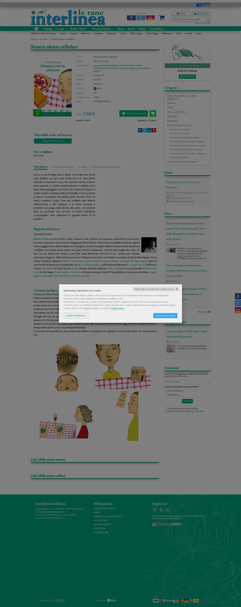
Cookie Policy (117, 308)
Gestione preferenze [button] (76, 315)
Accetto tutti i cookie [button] (165, 315)
